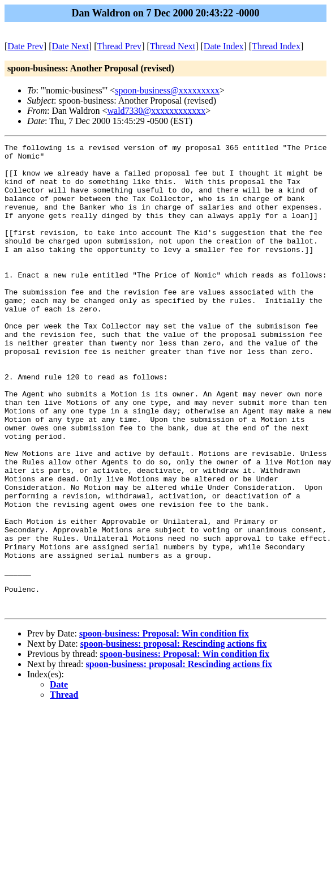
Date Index (224, 46)
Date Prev (25, 46)
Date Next (70, 46)
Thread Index (276, 46)
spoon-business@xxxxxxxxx (167, 90)
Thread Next (172, 46)
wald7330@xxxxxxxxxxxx (157, 111)
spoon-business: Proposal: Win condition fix (164, 727)
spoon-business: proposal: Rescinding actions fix (173, 737)
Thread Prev (119, 46)
